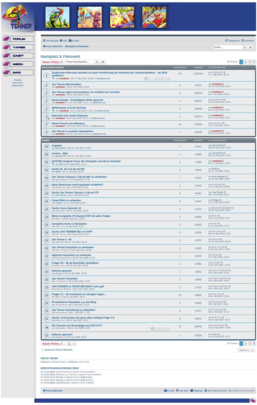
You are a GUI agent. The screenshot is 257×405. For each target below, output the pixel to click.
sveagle (216, 262)
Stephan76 (217, 72)
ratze (58, 226)
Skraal (215, 255)
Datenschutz (18, 85)
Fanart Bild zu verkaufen (66, 200)
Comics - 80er (60, 153)
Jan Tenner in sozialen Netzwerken (72, 131)
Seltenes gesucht (62, 334)
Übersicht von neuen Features (70, 115)
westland (64, 78)
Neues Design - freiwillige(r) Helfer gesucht (77, 99)
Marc (58, 218)
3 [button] (249, 62)
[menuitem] (63, 40)
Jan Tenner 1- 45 (61, 239)
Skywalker (61, 328)
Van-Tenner (61, 195)
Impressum (17, 82)
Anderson (217, 123)
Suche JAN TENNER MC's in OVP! (72, 231)
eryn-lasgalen (218, 176)
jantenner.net (104, 78)
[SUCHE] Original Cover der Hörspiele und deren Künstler (86, 161)
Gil (61, 164)
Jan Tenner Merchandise (66, 84)
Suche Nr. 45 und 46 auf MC (68, 169)
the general (61, 304)
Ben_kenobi (62, 250)
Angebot (57, 145)
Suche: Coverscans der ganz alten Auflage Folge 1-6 (83, 317)
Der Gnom (61, 234)
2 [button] (245, 62)
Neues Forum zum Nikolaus (68, 123)
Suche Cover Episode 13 (66, 208)
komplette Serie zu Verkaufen (69, 223)
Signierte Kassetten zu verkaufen (71, 255)
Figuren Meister (220, 270)
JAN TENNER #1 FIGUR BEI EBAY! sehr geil (78, 286)
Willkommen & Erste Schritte (69, 107)
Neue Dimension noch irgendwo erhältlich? (77, 184)
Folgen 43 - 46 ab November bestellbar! (75, 262)
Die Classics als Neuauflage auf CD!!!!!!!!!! (77, 325)
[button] (254, 62)
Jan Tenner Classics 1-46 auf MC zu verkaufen (79, 176)
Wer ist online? (50, 358)
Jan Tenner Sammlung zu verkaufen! (73, 309)
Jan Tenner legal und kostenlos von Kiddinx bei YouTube (86, 92)
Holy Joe (60, 265)
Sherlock (60, 211)
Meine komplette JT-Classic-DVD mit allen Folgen (81, 216)
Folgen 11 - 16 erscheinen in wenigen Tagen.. (79, 294)
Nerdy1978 (61, 148)
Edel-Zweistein (63, 258)
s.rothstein (61, 281)
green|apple (62, 179)
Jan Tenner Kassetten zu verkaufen (73, 247)
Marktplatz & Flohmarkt (60, 56)
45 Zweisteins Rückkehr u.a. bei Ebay (74, 302)
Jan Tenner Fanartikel (64, 278)
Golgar (59, 203)
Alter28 (59, 242)
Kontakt (17, 80)
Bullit (58, 171)
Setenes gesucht (62, 270)
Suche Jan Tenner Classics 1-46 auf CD (75, 192)
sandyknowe (218, 325)
